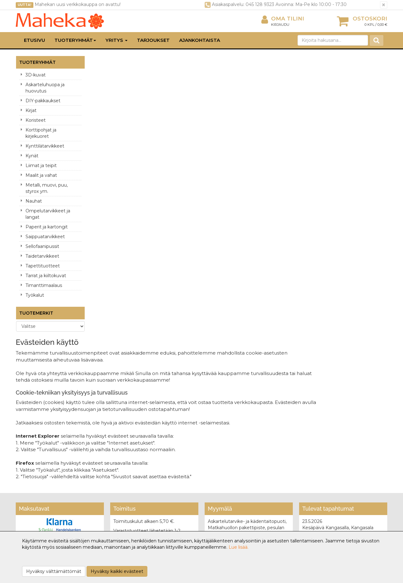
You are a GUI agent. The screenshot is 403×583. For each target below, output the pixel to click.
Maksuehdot (106, 491)
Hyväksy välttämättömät (53, 571)
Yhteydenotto (32, 481)
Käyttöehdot (106, 481)
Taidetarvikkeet (42, 256)
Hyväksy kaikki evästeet (117, 571)
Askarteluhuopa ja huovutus (45, 88)
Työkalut (35, 295)
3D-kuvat (36, 75)
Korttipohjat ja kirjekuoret (41, 133)
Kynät (32, 156)
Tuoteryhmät (75, 40)
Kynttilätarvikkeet (45, 146)
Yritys (116, 40)
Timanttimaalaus (44, 285)
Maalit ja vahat (41, 175)
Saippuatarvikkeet (45, 236)
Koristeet (36, 120)
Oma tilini (282, 18)
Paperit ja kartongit (47, 227)
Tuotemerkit (36, 313)
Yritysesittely (30, 462)
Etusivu (34, 40)
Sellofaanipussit (42, 246)
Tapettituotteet (43, 266)
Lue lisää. (238, 547)
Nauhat (34, 201)
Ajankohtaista (199, 40)
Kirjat (31, 110)
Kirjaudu (280, 24)
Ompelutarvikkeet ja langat (48, 214)
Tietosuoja (103, 462)
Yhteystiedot (31, 472)
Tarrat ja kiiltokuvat (46, 275)
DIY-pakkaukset (43, 101)
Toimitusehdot (108, 472)
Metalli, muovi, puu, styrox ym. (47, 188)
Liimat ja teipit (41, 165)
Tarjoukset (153, 40)
